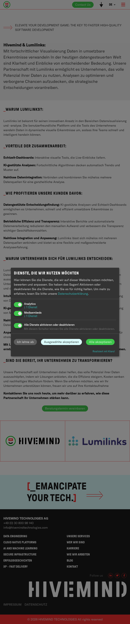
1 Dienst (30, 307)
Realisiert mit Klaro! (104, 351)
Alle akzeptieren (100, 342)
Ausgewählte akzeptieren (61, 342)
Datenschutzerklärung (73, 294)
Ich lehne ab (25, 342)
